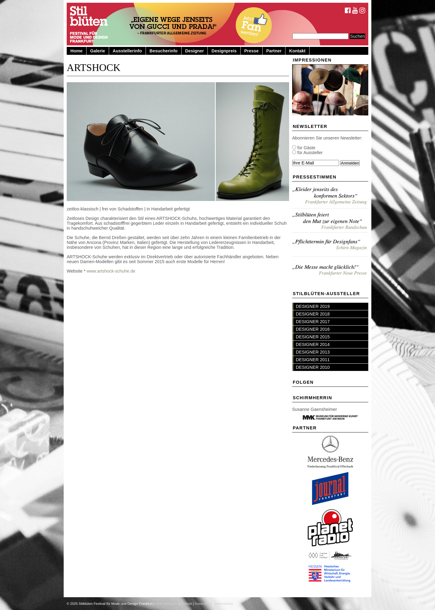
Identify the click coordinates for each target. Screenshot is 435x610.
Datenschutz (223, 603)
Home (76, 50)
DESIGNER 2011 (313, 359)
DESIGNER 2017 (313, 321)
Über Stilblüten (166, 603)
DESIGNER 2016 (313, 329)
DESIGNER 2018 (313, 314)
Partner (273, 50)
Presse (251, 50)
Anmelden (350, 163)
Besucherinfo (164, 50)
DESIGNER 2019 (313, 306)
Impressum (203, 603)
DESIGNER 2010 (313, 367)
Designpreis (223, 50)
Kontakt (297, 50)
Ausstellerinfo (127, 50)
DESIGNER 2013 (313, 352)
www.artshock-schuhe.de (111, 271)
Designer (194, 50)
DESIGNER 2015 (313, 336)
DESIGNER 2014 (313, 344)
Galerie (97, 50)
